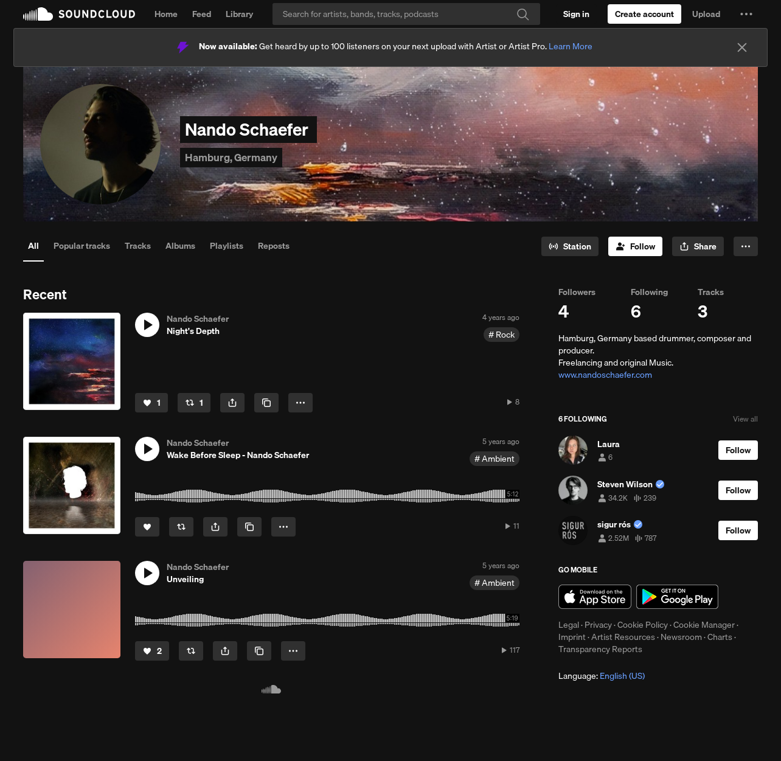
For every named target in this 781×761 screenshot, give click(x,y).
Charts (719, 637)
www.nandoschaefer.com (605, 374)
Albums (180, 245)
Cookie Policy (642, 624)
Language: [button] (601, 676)
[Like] (151, 402)
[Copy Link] (266, 402)
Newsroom (681, 637)
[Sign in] (576, 14)
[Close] (742, 47)
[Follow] (635, 246)
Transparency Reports (600, 649)
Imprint (572, 637)
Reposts (274, 245)
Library (239, 14)
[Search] (406, 14)
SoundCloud (79, 14)
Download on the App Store (594, 597)
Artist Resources (623, 637)
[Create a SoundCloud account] (644, 14)
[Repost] (194, 402)
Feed (201, 14)
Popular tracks (82, 245)
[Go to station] (570, 246)
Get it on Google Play (677, 597)
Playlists (226, 245)
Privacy (598, 624)
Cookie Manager (704, 624)
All (33, 245)
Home (166, 14)
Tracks (138, 245)
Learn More (570, 46)
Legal (568, 624)
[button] (746, 14)
